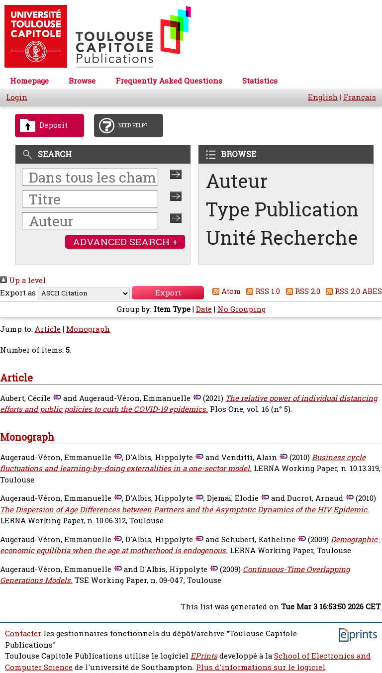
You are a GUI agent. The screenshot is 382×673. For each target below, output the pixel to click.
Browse (82, 81)
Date (204, 309)
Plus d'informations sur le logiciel (260, 667)
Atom (224, 291)
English (323, 97)
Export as (18, 293)
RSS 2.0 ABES (352, 291)
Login (16, 97)
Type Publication (282, 209)
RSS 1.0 (262, 291)
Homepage (29, 81)
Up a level (23, 280)
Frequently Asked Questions (168, 81)
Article (48, 329)
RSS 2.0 (301, 291)
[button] (168, 292)
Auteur (237, 180)
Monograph (88, 329)
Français (359, 97)
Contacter (23, 633)
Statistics (260, 81)
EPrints (204, 656)
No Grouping (241, 309)
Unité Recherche (282, 237)
